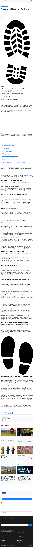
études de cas (22, 290)
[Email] (17, 497)
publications (20, 303)
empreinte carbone (5, 170)
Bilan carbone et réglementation (7, 159)
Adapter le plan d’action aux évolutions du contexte (10, 156)
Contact (2, 542)
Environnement (20, 537)
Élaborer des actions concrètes (6, 148)
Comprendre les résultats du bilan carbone (8, 145)
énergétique (19, 214)
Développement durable (21, 533)
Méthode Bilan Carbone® (28, 175)
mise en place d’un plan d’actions (13, 219)
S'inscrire (30, 524)
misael (8, 418)
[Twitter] (8, 413)
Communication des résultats (6, 154)
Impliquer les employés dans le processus (8, 153)
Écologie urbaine (20, 535)
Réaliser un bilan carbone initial (6, 143)
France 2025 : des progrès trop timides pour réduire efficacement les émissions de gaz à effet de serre (8, 477)
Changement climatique (7, 3)
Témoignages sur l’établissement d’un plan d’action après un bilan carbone (13, 162)
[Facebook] (10, 413)
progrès (12, 248)
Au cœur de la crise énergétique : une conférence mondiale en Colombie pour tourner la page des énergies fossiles (25, 439)
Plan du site (19, 542)
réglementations (8, 315)
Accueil (2, 3)
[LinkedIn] (12, 413)
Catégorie (19, 530)
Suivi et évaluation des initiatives (7, 151)
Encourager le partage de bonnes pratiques (8, 157)
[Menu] (31, 1)
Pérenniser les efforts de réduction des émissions (9, 160)
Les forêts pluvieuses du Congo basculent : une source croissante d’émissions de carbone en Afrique (24, 477)
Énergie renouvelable (20, 536)
